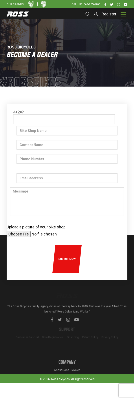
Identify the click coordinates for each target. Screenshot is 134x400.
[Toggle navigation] (123, 14)
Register (109, 14)
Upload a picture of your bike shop (36, 227)
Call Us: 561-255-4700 (86, 4)
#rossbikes (31, 83)
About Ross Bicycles (67, 392)
